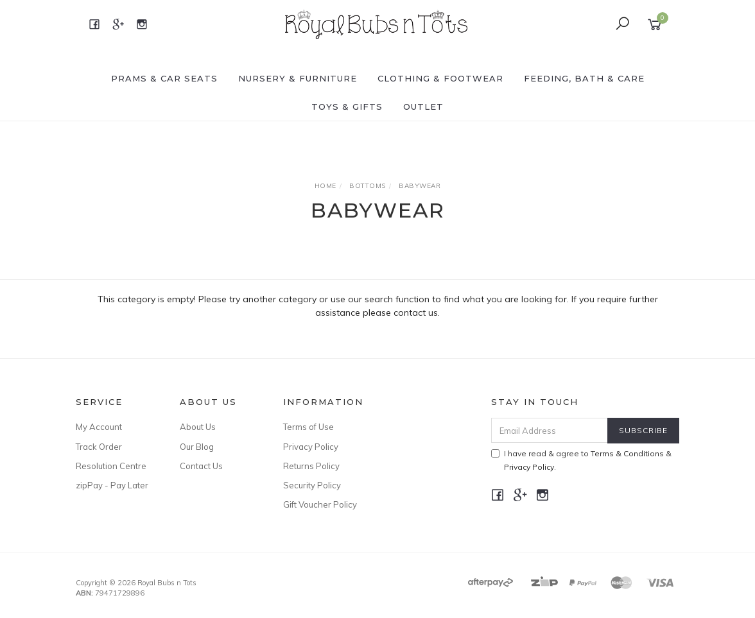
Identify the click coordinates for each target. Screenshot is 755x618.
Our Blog (197, 447)
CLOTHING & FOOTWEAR (440, 78)
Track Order (99, 447)
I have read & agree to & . (581, 460)
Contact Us (201, 466)
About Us (198, 427)
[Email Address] (549, 430)
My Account (99, 427)
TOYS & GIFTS (347, 106)
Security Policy (312, 485)
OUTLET (423, 106)
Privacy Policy (310, 447)
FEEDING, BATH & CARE (584, 78)
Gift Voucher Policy (320, 504)
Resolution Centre (111, 466)
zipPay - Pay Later (112, 485)
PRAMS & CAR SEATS (164, 78)
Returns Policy (311, 466)
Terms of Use (308, 427)
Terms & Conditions (627, 453)
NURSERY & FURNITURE (297, 78)
